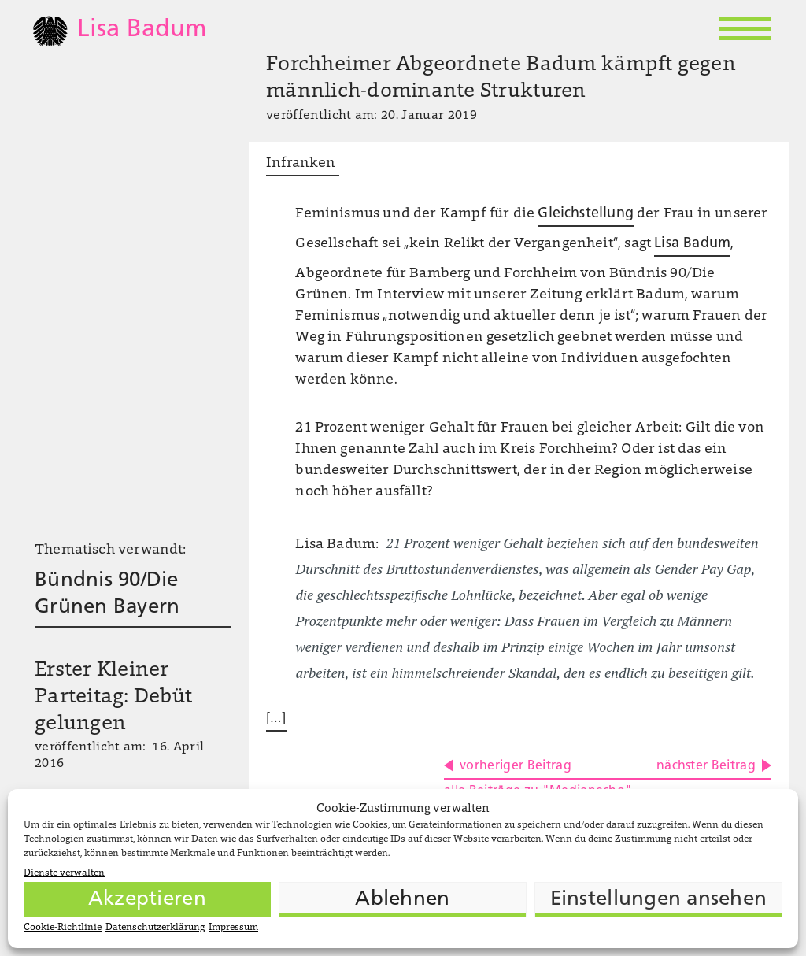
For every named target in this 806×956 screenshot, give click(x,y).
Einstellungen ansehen (658, 899)
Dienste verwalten (64, 873)
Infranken (302, 164)
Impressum (233, 927)
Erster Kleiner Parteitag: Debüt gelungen (113, 698)
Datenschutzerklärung (155, 927)
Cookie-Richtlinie (63, 927)
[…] (276, 719)
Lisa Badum (692, 243)
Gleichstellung (586, 213)
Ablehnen (402, 899)
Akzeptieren (147, 899)
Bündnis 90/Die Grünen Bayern (107, 594)
